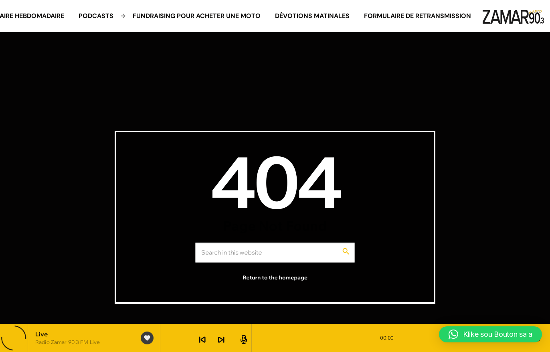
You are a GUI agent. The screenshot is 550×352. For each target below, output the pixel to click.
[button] (490, 334)
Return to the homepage (275, 278)
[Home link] (513, 16)
